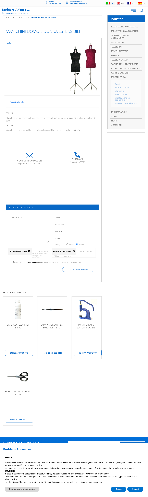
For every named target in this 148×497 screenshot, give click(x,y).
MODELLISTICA (118, 77)
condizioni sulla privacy (32, 262)
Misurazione (121, 94)
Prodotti (24, 18)
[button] (142, 450)
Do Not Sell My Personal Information (91, 474)
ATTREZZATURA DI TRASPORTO (126, 68)
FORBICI (115, 55)
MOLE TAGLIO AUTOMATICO (125, 31)
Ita (109, 3)
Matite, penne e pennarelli (122, 99)
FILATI (114, 120)
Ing (119, 3)
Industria (116, 19)
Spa (141, 3)
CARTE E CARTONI (119, 72)
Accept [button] (135, 489)
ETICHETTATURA (119, 112)
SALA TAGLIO (117, 42)
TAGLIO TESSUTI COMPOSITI (124, 64)
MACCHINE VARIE (119, 51)
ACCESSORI (116, 125)
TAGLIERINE (117, 46)
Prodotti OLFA (122, 88)
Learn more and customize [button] (22, 489)
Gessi (117, 84)
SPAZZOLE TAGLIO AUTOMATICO (120, 36)
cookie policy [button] (36, 465)
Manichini (119, 91)
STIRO (114, 116)
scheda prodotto (19, 353)
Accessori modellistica (126, 103)
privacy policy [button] (11, 479)
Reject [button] (118, 489)
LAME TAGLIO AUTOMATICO (124, 26)
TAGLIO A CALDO (119, 59)
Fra (130, 3)
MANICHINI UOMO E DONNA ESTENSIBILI (44, 18)
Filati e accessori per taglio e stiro (15, 13)
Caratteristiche (17, 102)
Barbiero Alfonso (12, 18)
